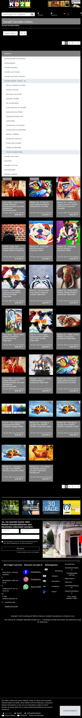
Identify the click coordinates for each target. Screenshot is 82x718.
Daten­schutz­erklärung (36, 707)
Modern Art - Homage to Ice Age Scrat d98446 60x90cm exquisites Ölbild (40, 425)
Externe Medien (10, 715)
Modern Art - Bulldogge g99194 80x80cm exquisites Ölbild (66, 248)
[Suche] (32, 14)
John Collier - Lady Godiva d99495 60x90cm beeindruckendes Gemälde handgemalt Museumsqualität (13, 206)
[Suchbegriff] (15, 14)
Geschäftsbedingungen (72, 586)
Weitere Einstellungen (36, 715)
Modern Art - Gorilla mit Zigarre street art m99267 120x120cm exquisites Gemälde (67, 205)
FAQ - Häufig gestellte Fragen (71, 597)
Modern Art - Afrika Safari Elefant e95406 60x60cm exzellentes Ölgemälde (67, 292)
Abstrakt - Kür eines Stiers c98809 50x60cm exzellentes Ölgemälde (40, 381)
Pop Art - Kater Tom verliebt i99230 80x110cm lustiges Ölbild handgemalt (13, 248)
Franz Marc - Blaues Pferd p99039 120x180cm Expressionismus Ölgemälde (13, 337)
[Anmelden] (42, 14)
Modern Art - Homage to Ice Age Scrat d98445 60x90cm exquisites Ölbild (67, 425)
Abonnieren (20, 548)
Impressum (68, 582)
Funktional (23, 715)
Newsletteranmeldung (72, 569)
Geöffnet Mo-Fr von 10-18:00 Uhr (10, 590)
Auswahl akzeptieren (70, 711)
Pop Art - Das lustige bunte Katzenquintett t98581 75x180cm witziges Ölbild (13, 425)
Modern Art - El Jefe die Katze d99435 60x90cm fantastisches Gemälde (39, 204)
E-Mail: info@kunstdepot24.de (9, 597)
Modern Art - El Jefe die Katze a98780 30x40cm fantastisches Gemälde (66, 381)
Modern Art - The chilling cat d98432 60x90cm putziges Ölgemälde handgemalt (40, 470)
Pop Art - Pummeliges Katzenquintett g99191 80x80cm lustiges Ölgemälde (12, 293)
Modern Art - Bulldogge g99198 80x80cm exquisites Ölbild (39, 248)
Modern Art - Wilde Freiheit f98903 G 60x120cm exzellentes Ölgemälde (68, 336)
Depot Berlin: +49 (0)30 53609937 (10, 573)
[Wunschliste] (72, 14)
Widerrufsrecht (69, 578)
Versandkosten (70, 564)
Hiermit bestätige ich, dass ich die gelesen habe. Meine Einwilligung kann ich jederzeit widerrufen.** (21, 542)
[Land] (64, 13)
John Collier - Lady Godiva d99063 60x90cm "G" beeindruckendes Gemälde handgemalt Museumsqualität (13, 383)
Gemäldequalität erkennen (71, 574)
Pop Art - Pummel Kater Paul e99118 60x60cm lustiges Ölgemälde (39, 292)
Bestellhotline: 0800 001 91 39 (10, 582)
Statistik (19, 713)
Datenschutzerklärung (72, 592)
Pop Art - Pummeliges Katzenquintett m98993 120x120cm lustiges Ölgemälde (39, 337)
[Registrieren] (56, 14)
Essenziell (8, 713)
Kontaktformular (10, 602)
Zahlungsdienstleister (34, 713)
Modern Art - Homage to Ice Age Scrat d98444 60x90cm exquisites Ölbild (13, 469)
